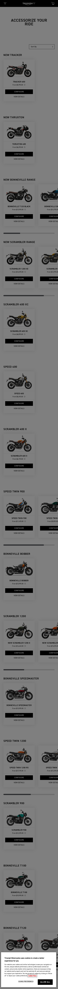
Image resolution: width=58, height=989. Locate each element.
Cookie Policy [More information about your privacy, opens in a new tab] (32, 983)
